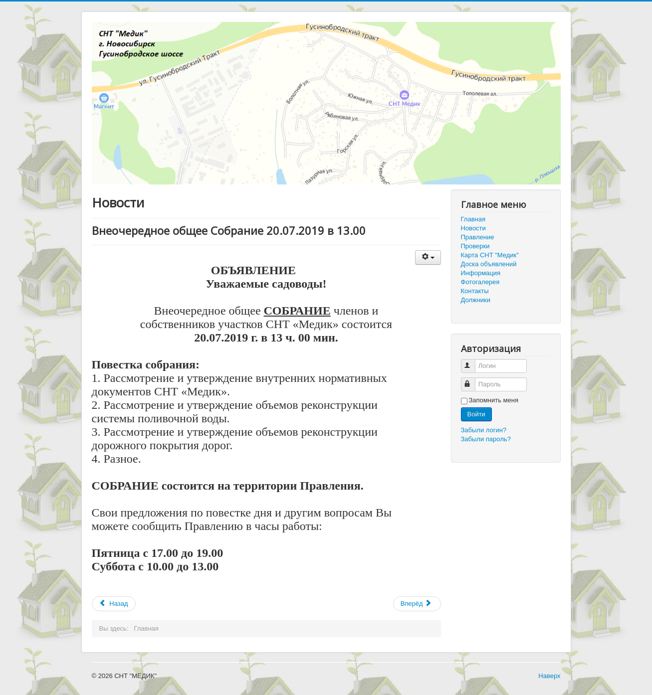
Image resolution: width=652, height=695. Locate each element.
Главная (473, 219)
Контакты (475, 291)
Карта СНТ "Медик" (490, 255)
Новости (473, 228)
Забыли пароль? (486, 439)
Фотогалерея (480, 282)
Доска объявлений (489, 264)
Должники (476, 300)
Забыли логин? (484, 430)
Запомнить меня (493, 400)
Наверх (549, 676)
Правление (477, 237)
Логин (472, 361)
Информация (481, 273)
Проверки (475, 246)
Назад (113, 603)
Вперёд (416, 603)
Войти (476, 414)
